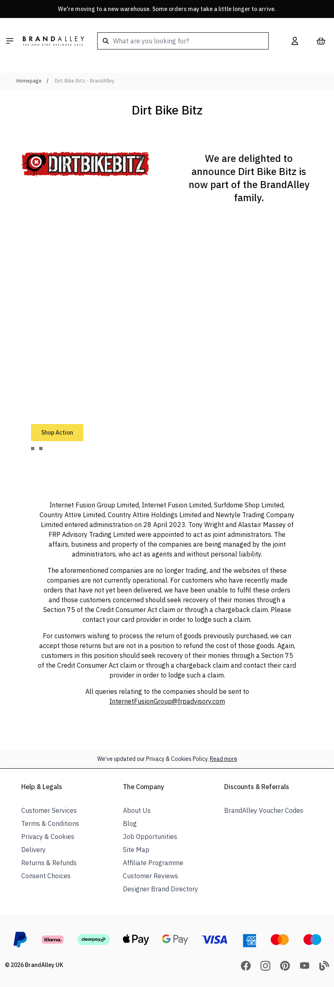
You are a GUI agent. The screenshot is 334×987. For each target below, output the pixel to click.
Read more (223, 759)
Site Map (136, 850)
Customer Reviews (150, 876)
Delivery (33, 850)
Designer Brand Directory (160, 889)
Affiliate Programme (153, 863)
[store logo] (53, 41)
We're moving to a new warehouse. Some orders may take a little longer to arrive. (167, 9)
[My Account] (295, 41)
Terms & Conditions (50, 823)
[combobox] (183, 40)
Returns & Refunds (49, 863)
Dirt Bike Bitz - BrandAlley (84, 81)
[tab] (32, 448)
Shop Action (57, 432)
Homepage (29, 81)
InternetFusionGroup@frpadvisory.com (167, 701)
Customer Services (49, 810)
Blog (130, 823)
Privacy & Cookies (47, 836)
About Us (137, 810)
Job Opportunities (150, 836)
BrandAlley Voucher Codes (263, 810)
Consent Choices (46, 876)
